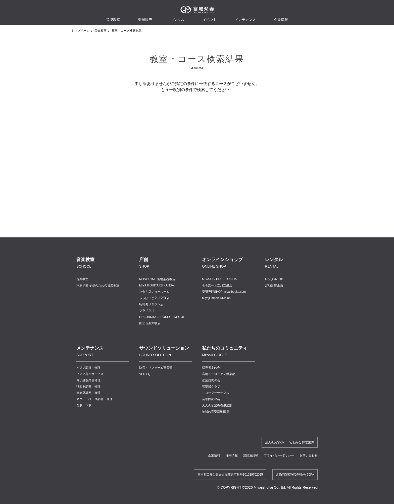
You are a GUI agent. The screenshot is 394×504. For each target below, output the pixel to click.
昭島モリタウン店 (151, 304)
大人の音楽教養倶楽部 (217, 405)
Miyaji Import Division (216, 298)
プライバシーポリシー (279, 455)
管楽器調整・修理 (88, 393)
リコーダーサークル (215, 393)
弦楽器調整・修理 (88, 386)
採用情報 (232, 455)
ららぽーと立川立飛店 (154, 298)
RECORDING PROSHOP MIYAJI (161, 317)
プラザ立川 (146, 310)
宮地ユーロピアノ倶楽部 (218, 374)
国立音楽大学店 (149, 323)
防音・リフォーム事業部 (155, 367)
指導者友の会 (211, 367)
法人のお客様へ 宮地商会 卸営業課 (289, 442)
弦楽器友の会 (211, 380)
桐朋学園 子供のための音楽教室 (97, 285)
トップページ (80, 30)
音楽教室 (100, 30)
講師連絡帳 (250, 455)
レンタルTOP (274, 279)
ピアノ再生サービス (90, 374)
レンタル (177, 20)
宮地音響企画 (274, 285)
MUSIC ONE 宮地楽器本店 (157, 279)
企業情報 (214, 455)
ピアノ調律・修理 (88, 367)
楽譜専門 (224, 291)
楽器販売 (145, 20)
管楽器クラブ (211, 386)
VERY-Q (145, 374)
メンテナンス (245, 20)
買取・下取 (83, 405)
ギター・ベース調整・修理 (94, 399)
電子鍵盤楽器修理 (88, 380)
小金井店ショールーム (154, 291)
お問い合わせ (309, 455)
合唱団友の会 (211, 399)
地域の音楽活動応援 (215, 411)
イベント (210, 20)
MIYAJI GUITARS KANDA (156, 285)
